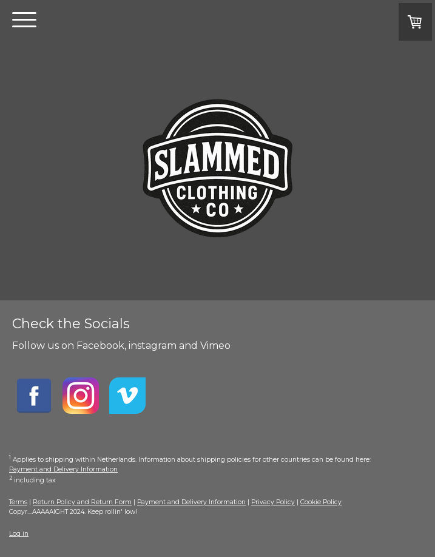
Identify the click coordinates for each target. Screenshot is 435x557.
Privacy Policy (273, 502)
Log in (19, 534)
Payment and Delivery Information (63, 469)
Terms (18, 502)
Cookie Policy (321, 502)
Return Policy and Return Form (82, 502)
